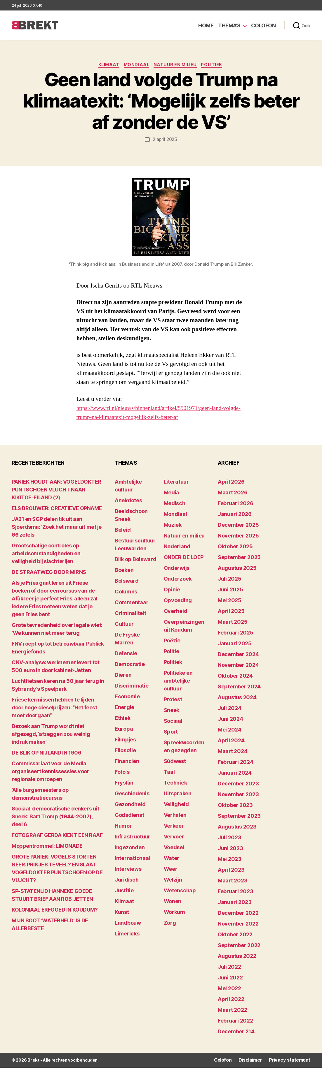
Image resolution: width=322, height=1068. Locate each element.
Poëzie (172, 641)
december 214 (236, 1032)
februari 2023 (235, 892)
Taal (169, 773)
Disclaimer (255, 1060)
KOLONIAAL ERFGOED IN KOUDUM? (55, 910)
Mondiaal (136, 65)
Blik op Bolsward (135, 560)
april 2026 (231, 483)
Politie (171, 652)
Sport (171, 732)
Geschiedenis (132, 794)
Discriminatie (132, 686)
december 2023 (238, 784)
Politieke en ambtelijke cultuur (178, 681)
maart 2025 (232, 623)
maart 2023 (232, 881)
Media (172, 493)
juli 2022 (229, 968)
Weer (170, 870)
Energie (124, 708)
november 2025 (238, 536)
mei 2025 (229, 601)
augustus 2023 (237, 827)
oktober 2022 (235, 935)
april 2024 (231, 741)
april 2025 (231, 612)
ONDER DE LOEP (184, 558)
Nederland (177, 547)
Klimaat (106, 65)
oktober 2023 (235, 806)
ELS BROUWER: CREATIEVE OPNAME (57, 509)
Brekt (33, 1060)
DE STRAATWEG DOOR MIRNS (49, 573)
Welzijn (173, 880)
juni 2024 (230, 720)
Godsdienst (129, 816)
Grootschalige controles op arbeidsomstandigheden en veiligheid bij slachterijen (46, 554)
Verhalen (175, 816)
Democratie (130, 665)
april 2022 (231, 1000)
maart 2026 (232, 493)
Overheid (175, 612)
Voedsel (174, 848)
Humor (123, 827)
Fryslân (124, 783)
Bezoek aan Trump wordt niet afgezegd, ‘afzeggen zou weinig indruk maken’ (51, 735)
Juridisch (127, 880)
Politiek (215, 65)
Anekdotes (128, 501)
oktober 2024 (235, 677)
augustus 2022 (237, 957)
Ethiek (122, 719)
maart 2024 (232, 752)
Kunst (122, 913)
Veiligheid (176, 805)
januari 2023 (235, 903)
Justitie (124, 891)
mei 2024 (229, 730)
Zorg (170, 924)
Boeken (124, 571)
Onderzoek (178, 580)
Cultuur (124, 625)
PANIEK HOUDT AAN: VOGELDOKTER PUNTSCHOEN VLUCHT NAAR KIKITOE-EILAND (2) (56, 490)
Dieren (123, 676)
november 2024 (238, 666)
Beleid (122, 531)
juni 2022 (230, 978)
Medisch (174, 504)
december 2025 (238, 526)
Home (205, 25)
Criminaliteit (130, 614)
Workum (174, 913)
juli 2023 (229, 838)
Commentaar (131, 603)
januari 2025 (235, 644)
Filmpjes (125, 740)
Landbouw (128, 924)
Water (172, 859)
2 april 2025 (165, 140)
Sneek (172, 711)
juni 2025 (230, 590)
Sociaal (173, 722)
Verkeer (174, 827)
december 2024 (238, 655)
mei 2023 (229, 860)
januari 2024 (235, 774)
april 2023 (231, 871)
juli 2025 (229, 580)
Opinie (172, 590)
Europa (124, 730)
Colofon (263, 25)
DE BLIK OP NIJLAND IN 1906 (46, 753)
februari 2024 (235, 763)
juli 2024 (229, 709)
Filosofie (125, 751)
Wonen (173, 902)
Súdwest (175, 762)
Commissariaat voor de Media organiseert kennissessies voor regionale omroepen (50, 772)
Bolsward (127, 582)
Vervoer (174, 837)
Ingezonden (130, 848)
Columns (126, 592)
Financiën (127, 762)
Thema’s (229, 25)
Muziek (173, 526)
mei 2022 (229, 989)
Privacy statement (291, 1060)
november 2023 (238, 795)
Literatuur (176, 483)
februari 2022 (235, 1021)
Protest (173, 700)
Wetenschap (180, 891)
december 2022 (238, 914)
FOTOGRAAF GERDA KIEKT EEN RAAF (57, 836)
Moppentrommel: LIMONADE (47, 847)
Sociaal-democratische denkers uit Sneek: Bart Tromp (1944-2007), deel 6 (55, 817)
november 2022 (238, 924)
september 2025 (239, 558)
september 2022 (239, 946)
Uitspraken (178, 794)
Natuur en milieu (177, 65)
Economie (127, 697)
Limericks (127, 934)
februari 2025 (235, 633)
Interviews (128, 870)
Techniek (175, 783)
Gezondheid (130, 805)
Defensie (126, 654)
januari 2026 (235, 515)
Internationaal (132, 859)
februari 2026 (235, 504)
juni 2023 (230, 849)
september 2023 (239, 817)
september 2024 (239, 687)
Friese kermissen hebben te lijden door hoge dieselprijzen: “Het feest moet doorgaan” (54, 708)
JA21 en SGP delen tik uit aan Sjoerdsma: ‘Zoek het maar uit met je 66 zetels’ (57, 528)
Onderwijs (177, 569)
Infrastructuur (132, 837)
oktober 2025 (235, 547)
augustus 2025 (237, 569)
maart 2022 (232, 1011)
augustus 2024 (237, 698)
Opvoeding (178, 601)
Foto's (122, 773)
